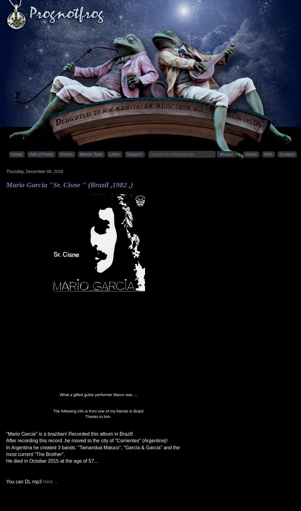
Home (16, 154)
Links (114, 154)
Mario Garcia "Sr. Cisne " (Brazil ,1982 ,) (69, 185)
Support (134, 154)
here (48, 481)
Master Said (91, 154)
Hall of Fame (41, 154)
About (251, 154)
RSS (268, 154)
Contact (287, 154)
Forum (66, 154)
